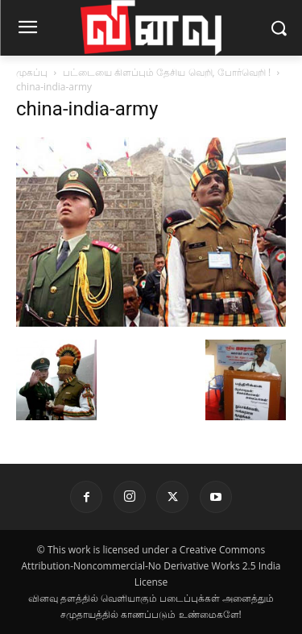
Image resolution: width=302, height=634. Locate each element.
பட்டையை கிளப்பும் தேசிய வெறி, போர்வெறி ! (167, 72)
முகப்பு (32, 72)
